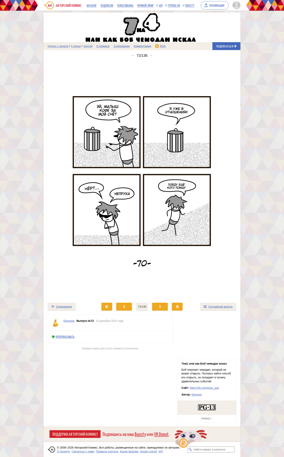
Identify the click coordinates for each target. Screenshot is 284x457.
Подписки (107, 5)
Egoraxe (197, 394)
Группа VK (174, 5)
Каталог (92, 5)
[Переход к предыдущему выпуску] (68, 180)
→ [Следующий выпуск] (151, 56)
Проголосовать (65, 337)
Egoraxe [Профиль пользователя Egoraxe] (69, 320)
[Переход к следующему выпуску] (142, 180)
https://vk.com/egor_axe (204, 387)
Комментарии (142, 46)
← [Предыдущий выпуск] (133, 56)
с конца (76, 46)
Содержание (122, 46)
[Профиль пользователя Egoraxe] (56, 323)
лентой (87, 46)
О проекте (63, 451)
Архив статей (148, 451)
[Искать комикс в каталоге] (190, 449)
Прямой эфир (145, 5)
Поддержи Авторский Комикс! (75, 434)
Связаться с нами (83, 451)
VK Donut (161, 434)
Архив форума (129, 451)
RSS (163, 46)
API (161, 5)
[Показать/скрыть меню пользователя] (235, 5)
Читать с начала (58, 46)
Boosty (189, 5)
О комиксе (102, 46)
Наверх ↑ (207, 418)
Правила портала (107, 451)
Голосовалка (125, 5)
